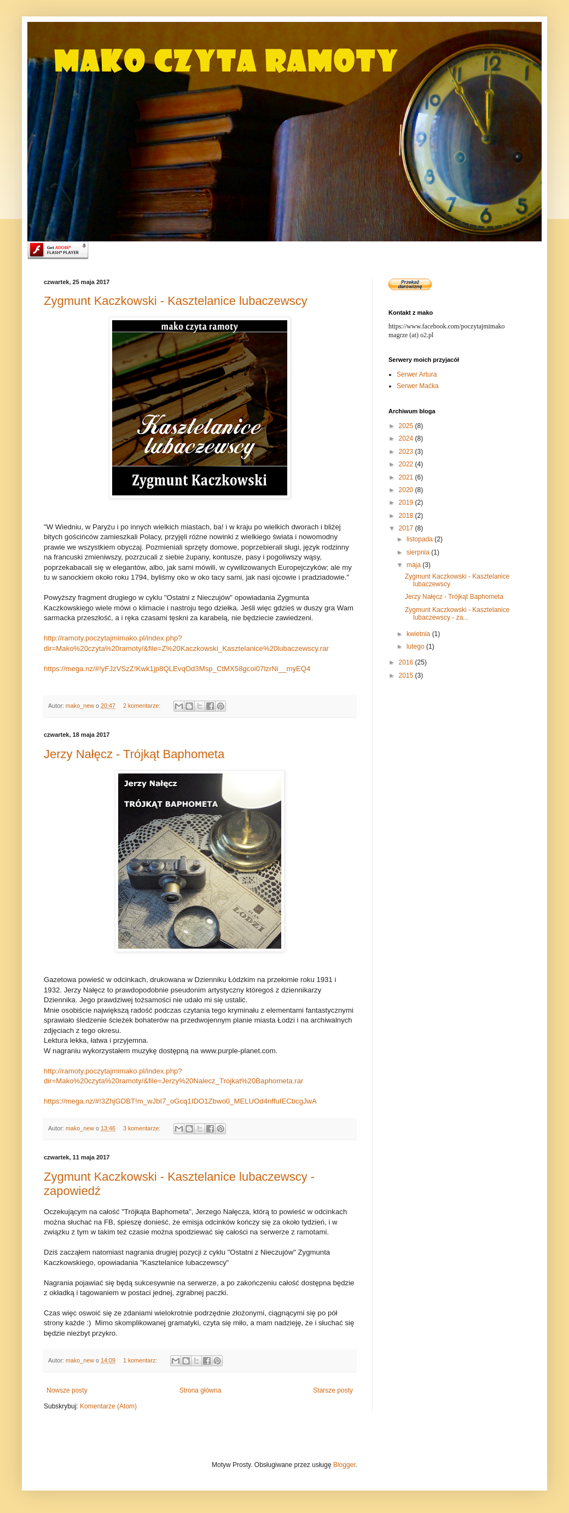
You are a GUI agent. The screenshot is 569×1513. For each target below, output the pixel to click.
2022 (407, 464)
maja (414, 565)
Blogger (344, 1465)
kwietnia (419, 634)
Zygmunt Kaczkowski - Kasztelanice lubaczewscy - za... (457, 613)
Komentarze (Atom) (108, 1406)
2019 (407, 502)
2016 (407, 662)
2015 (407, 675)
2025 (407, 426)
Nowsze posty (67, 1390)
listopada (420, 539)
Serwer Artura (417, 374)
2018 (407, 515)
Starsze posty (333, 1390)
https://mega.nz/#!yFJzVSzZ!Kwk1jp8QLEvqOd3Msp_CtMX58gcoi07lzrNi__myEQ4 (177, 669)
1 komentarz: (141, 1360)
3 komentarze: (142, 1128)
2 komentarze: (142, 705)
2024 (407, 438)
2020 (407, 490)
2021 (407, 477)
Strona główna (200, 1390)
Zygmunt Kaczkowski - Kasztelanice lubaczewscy (175, 301)
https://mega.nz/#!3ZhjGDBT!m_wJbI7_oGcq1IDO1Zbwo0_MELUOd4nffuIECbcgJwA (180, 1101)
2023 (407, 451)
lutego (416, 646)
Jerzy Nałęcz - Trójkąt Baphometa (134, 754)
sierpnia (419, 552)
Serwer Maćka (418, 386)
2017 (407, 528)
